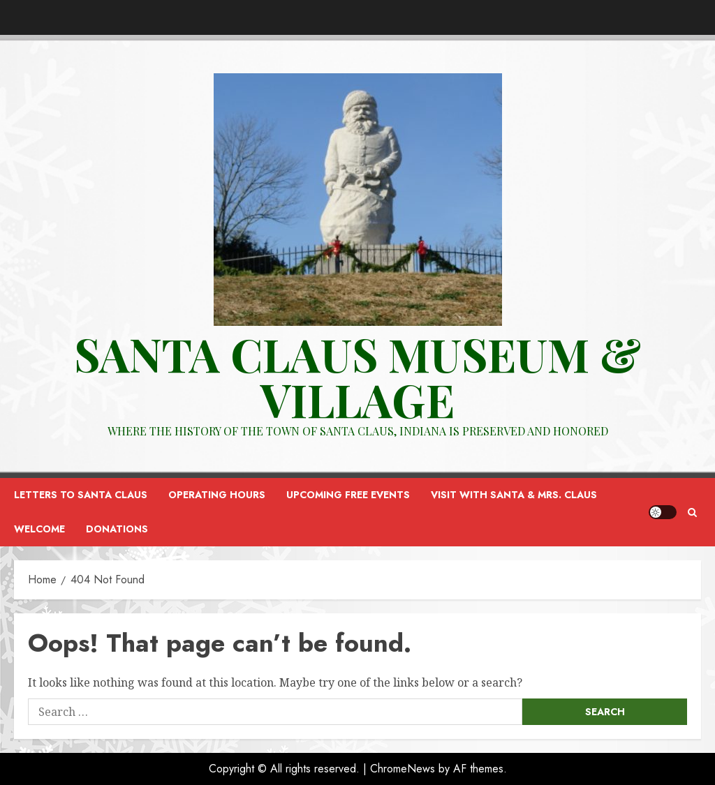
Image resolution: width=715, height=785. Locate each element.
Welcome (39, 529)
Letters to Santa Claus (80, 495)
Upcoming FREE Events (348, 495)
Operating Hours (216, 495)
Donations (117, 529)
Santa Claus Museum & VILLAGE (357, 376)
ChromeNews (402, 769)
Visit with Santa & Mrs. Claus (514, 495)
